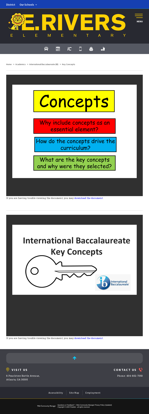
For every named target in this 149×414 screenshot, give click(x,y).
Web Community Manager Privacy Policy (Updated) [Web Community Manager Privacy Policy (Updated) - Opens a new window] (94, 405)
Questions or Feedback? (66, 405)
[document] (74, 135)
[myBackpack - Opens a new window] (91, 49)
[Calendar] (58, 49)
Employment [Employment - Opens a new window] (92, 392)
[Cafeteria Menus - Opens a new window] (103, 49)
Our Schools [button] (27, 4)
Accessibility (56, 392)
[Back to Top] (74, 358)
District (10, 4)
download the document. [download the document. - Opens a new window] (88, 198)
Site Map (74, 392)
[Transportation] (46, 49)
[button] (138, 18)
